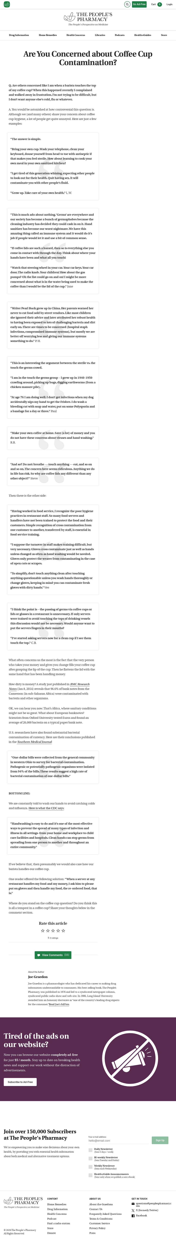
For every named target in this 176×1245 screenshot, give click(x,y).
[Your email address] (118, 1141)
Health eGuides (142, 35)
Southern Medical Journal (34, 742)
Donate (51, 1233)
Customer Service (99, 1223)
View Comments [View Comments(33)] (53, 955)
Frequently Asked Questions (105, 1214)
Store (164, 35)
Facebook (139, 1216)
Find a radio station (58, 1223)
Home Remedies (48, 35)
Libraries (100, 35)
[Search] (127, 4)
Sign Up (160, 1140)
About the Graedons (101, 1204)
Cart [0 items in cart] (156, 4)
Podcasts (120, 35)
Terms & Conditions (100, 1219)
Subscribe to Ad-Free (20, 1082)
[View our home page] (7, 4)
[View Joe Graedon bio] (74, 977)
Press (92, 1233)
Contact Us (95, 1209)
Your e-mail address (97, 1137)
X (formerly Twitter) (145, 1211)
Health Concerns (76, 35)
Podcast (51, 1219)
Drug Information (19, 35)
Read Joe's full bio (59, 1004)
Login (169, 4)
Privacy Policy (97, 1228)
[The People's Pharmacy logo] (88, 17)
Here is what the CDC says (46, 808)
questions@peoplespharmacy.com (151, 1204)
